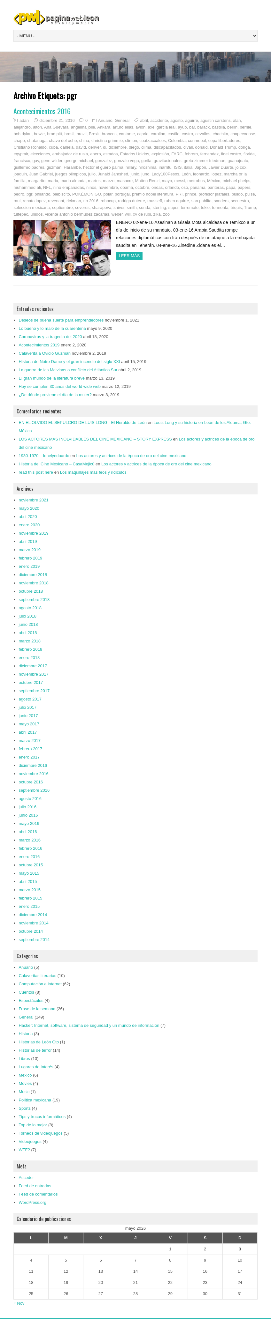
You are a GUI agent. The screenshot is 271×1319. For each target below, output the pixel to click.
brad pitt (54, 133)
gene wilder (51, 160)
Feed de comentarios (38, 1194)
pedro (18, 194)
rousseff (154, 200)
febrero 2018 (30, 649)
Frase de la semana (37, 1008)
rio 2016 (90, 200)
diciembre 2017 (33, 665)
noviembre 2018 (33, 583)
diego (134, 147)
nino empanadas (68, 187)
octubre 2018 (31, 591)
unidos (36, 214)
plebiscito (61, 194)
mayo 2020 (29, 508)
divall (188, 147)
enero (95, 154)
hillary (131, 167)
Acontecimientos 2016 (42, 111)
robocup (108, 200)
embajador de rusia (70, 154)
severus (82, 207)
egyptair (20, 154)
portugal (122, 194)
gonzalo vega (126, 160)
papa (230, 187)
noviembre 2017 (33, 674)
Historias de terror (35, 1050)
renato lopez (34, 200)
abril (144, 120)
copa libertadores (224, 140)
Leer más (129, 255)
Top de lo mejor (33, 1125)
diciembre (118, 147)
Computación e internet (40, 984)
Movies (25, 1083)
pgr (29, 194)
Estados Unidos (134, 154)
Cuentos (26, 992)
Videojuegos (30, 1141)
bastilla (218, 127)
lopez (216, 174)
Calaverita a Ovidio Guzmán (45, 353)
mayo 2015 (29, 873)
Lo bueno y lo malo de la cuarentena (52, 328)
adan (24, 120)
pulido (237, 194)
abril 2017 (28, 732)
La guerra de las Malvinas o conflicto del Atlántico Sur (68, 369)
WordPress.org (32, 1202)
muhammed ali (27, 187)
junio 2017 (28, 715)
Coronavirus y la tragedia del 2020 (50, 336)
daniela (67, 147)
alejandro (22, 127)
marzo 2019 (30, 549)
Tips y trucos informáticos (42, 1116)
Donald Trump (223, 147)
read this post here (36, 472)
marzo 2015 (30, 889)
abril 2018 (28, 632)
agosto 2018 (30, 607)
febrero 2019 (30, 558)
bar (192, 127)
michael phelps (236, 180)
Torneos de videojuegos (40, 1133)
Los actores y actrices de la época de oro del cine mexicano (131, 455)
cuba (53, 147)
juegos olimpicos (70, 174)
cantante (127, 133)
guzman (54, 167)
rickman (73, 200)
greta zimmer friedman (204, 160)
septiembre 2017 (34, 690)
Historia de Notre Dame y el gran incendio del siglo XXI (69, 361)
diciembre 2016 (33, 765)
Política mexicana (35, 1100)
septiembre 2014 (34, 939)
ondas (157, 187)
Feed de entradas (35, 1185)
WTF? (24, 1149)
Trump (250, 207)
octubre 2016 (31, 782)
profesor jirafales (213, 194)
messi (179, 180)
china (84, 140)
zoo (166, 214)
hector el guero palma (103, 167)
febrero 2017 (30, 748)
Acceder (26, 1177)
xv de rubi (142, 214)
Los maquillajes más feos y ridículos (93, 472)
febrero (191, 154)
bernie (245, 127)
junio (134, 174)
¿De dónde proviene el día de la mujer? (55, 394)
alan (237, 120)
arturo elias (123, 127)
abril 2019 (28, 541)
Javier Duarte (220, 167)
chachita (220, 133)
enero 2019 (29, 566)
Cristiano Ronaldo (29, 147)
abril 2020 (28, 516)
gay (36, 160)
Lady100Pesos (165, 174)
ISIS (178, 167)
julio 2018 (27, 616)
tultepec (20, 214)
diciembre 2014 (33, 914)
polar (108, 194)
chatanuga (37, 140)
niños (91, 187)
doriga (244, 147)
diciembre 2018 (33, 574)
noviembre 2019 (33, 533)
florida (249, 154)
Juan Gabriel (41, 174)
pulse (250, 194)
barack (203, 127)
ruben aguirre (176, 200)
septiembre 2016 (34, 790)
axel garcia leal (161, 127)
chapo (19, 140)
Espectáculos (31, 1000)
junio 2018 (28, 624)
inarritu (165, 167)
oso (184, 187)
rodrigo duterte (131, 200)
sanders (221, 200)
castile (174, 133)
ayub (182, 127)
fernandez (209, 154)
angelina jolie (83, 127)
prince (190, 194)
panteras (216, 187)
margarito (36, 180)
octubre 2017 (31, 682)
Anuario (105, 120)
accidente (159, 120)
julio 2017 (27, 707)
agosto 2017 (30, 699)
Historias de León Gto (39, 1042)
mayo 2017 (29, 724)
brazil (82, 133)
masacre (125, 180)
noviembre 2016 (33, 773)
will (128, 214)
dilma (146, 147)
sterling (159, 207)
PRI (179, 194)
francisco (21, 160)
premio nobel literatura (152, 194)
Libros (24, 1058)
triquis (236, 207)
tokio (205, 207)
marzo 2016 (30, 840)
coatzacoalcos (152, 140)
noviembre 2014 (33, 923)
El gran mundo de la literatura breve (52, 378)
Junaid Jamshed (113, 174)
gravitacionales (168, 160)
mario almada (73, 180)
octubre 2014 (31, 931)
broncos (109, 133)
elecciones (40, 154)
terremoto (190, 207)
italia (188, 167)
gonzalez (103, 160)
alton (37, 127)
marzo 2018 (30, 641)
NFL (47, 187)
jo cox (241, 167)
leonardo (201, 174)
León (186, 174)
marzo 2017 (30, 740)
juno (146, 174)
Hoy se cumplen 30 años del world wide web (60, 386)
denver (94, 147)
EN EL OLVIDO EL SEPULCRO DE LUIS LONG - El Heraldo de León (83, 422)
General (122, 120)
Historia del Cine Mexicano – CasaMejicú (56, 464)
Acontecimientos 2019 (39, 345)
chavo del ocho (63, 140)
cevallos (202, 133)
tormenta (220, 207)
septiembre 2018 (34, 599)
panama (197, 187)
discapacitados (167, 147)
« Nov (18, 1303)
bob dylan (22, 133)
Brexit (94, 133)
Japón (200, 167)
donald (201, 147)
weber (117, 214)
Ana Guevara (56, 127)
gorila (146, 160)
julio (92, 174)
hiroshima (147, 167)
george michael (79, 160)
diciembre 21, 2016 (57, 120)
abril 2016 (28, 831)
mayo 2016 (29, 823)
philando (42, 194)
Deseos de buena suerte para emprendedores (61, 320)
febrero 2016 (30, 848)
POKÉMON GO (86, 194)
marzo (108, 180)
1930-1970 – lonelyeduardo (44, 455)
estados (110, 154)
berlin (232, 127)
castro (187, 133)
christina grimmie (107, 140)
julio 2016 (27, 806)
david (81, 147)
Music (24, 1091)
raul (16, 200)
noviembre (108, 187)
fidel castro (231, 154)
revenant (56, 200)
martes (94, 180)
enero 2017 (29, 757)
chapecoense (242, 133)
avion (140, 127)
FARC (176, 154)
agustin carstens (215, 120)
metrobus (196, 180)
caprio (142, 133)
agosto (176, 120)
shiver (118, 207)
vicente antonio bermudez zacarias (77, 214)
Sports (25, 1108)
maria (53, 180)
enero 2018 (29, 657)
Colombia (177, 140)
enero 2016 (29, 856)
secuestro (240, 200)
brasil (69, 133)
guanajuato (238, 160)
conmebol (197, 140)
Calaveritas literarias (37, 975)
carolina (158, 133)
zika (157, 214)
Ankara (103, 127)
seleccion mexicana (31, 207)
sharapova (101, 207)
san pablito (201, 200)
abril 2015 (28, 881)
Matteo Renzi (147, 180)
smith (132, 207)
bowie (39, 133)
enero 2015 (29, 906)
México (213, 180)
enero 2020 (29, 524)
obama (126, 187)
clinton (131, 140)
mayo (167, 180)
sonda (144, 207)
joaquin (20, 174)
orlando (172, 187)
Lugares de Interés (36, 1066)
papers (244, 187)
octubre (142, 187)
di (104, 147)
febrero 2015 (30, 898)
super (173, 207)
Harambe (72, 167)
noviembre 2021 (33, 500)
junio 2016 (28, 815)
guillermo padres (28, 167)
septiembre (62, 207)
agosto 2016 (30, 798)
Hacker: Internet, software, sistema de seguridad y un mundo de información (89, 1025)
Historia (26, 1033)
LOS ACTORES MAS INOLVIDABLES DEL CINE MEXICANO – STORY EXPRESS (95, 439)
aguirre (191, 120)
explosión (160, 154)
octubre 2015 (31, 865)
